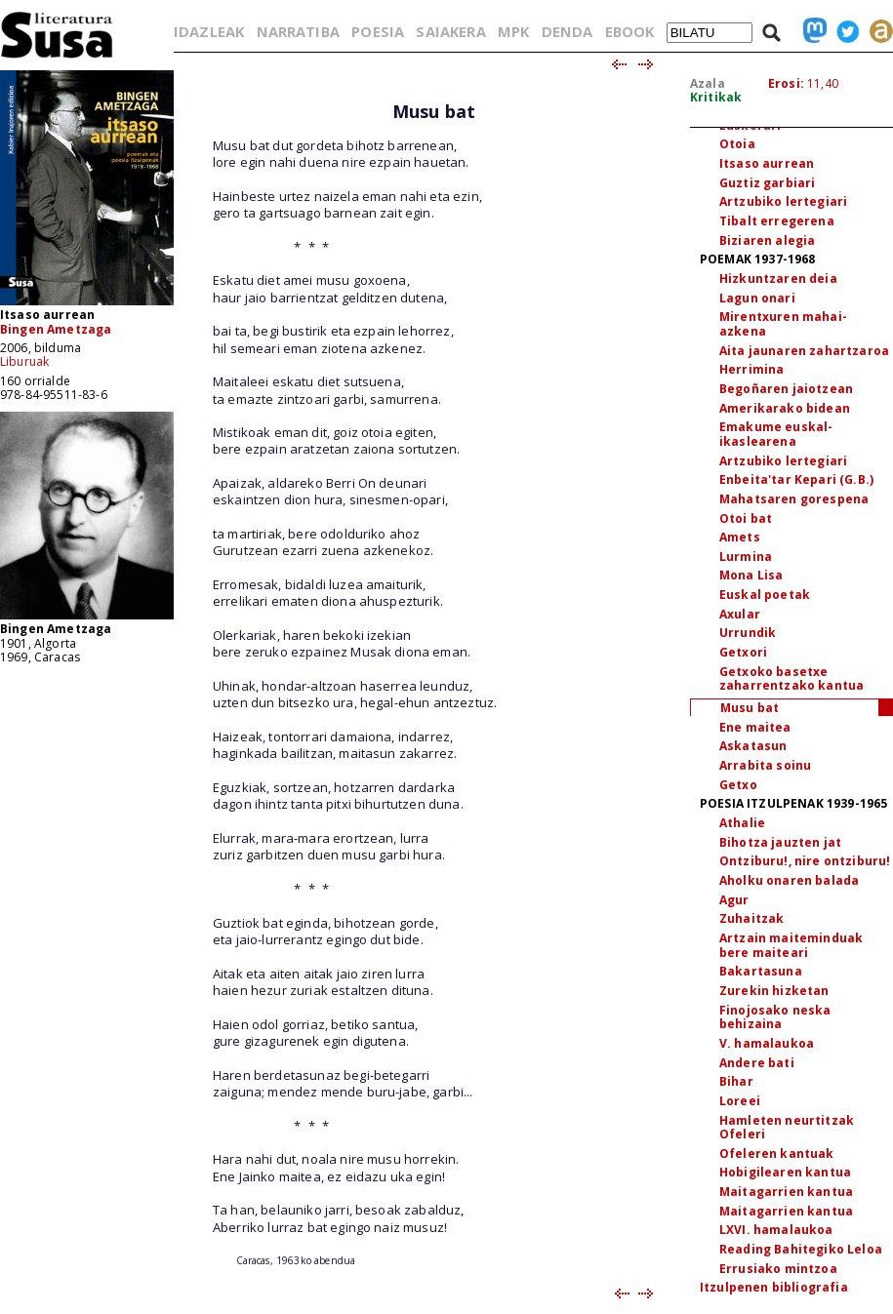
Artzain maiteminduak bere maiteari (791, 945)
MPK (513, 31)
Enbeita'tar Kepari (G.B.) (796, 479)
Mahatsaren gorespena (794, 499)
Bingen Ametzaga (55, 329)
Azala (707, 83)
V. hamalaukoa (766, 1043)
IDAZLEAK (209, 31)
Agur (734, 900)
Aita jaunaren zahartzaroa (804, 350)
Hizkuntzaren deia (778, 278)
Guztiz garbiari (767, 183)
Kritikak (716, 97)
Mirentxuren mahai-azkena (783, 323)
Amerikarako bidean (784, 408)
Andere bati (756, 1063)
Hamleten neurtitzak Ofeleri (786, 1127)
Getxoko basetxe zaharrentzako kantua (791, 679)
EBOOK (630, 31)
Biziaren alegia (767, 240)
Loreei (739, 1101)
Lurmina (745, 556)
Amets (739, 537)
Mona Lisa (751, 575)
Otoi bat (745, 518)
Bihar (736, 1081)
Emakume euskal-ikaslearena (775, 434)
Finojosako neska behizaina (775, 1017)
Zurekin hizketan (774, 990)
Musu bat (749, 707)
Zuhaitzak (751, 918)
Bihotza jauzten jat (780, 842)
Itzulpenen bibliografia (774, 1287)
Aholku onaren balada (789, 880)
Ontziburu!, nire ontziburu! (804, 861)
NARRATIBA (298, 31)
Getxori (743, 652)
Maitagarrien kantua (786, 1191)
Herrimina (751, 369)
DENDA (567, 31)
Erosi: (786, 83)
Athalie (742, 823)
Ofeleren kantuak (776, 1153)
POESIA (377, 31)
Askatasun (753, 745)
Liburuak (24, 361)
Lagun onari (757, 298)
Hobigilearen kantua (785, 1172)
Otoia (737, 144)
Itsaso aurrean (766, 163)
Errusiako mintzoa (778, 1268)
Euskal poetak (764, 594)
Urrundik (747, 632)
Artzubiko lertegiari (783, 201)
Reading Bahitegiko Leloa (800, 1249)
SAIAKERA (450, 31)
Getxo (738, 784)
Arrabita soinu (765, 765)
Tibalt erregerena (776, 221)
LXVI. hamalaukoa (776, 1229)
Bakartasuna (760, 971)
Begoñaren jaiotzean (786, 388)
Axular (739, 614)
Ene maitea (755, 727)
